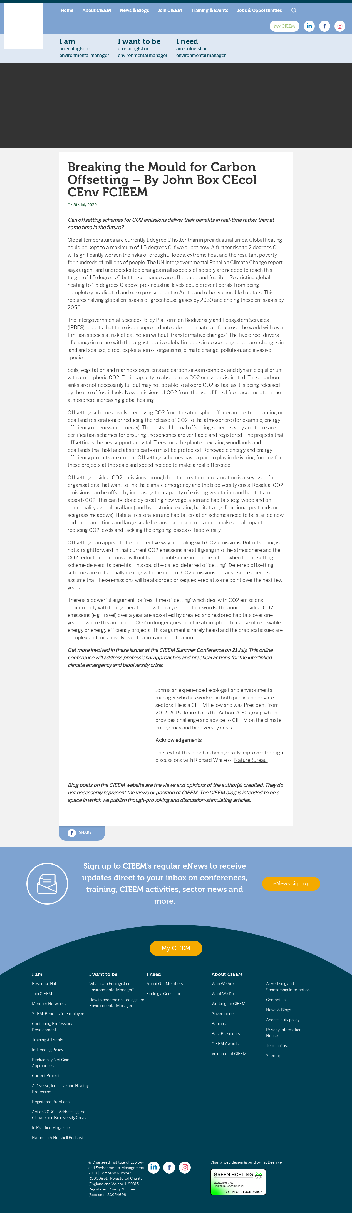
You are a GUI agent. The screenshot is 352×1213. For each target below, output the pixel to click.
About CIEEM (96, 10)
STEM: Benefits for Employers (58, 1013)
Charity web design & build (233, 1162)
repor (274, 263)
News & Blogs (134, 10)
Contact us (276, 999)
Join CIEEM (170, 10)
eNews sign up (291, 884)
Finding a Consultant (165, 993)
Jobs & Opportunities (259, 10)
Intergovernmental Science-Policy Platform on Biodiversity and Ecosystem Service (171, 320)
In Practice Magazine (51, 1127)
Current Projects (46, 1075)
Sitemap (273, 1055)
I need (154, 974)
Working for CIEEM (229, 1003)
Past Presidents (226, 1033)
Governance (223, 1013)
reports (94, 328)
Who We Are (223, 983)
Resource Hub (44, 983)
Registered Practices (51, 1101)
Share (79, 833)
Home (67, 10)
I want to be (103, 974)
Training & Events (209, 10)
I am (37, 974)
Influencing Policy (47, 1049)
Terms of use (277, 1045)
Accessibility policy (282, 1019)
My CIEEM (284, 26)
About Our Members (165, 983)
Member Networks (49, 1003)
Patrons (219, 1023)
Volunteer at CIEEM (229, 1053)
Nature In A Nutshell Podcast (57, 1137)
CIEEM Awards (225, 1043)
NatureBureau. (251, 760)
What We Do (223, 993)
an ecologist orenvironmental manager (84, 48)
